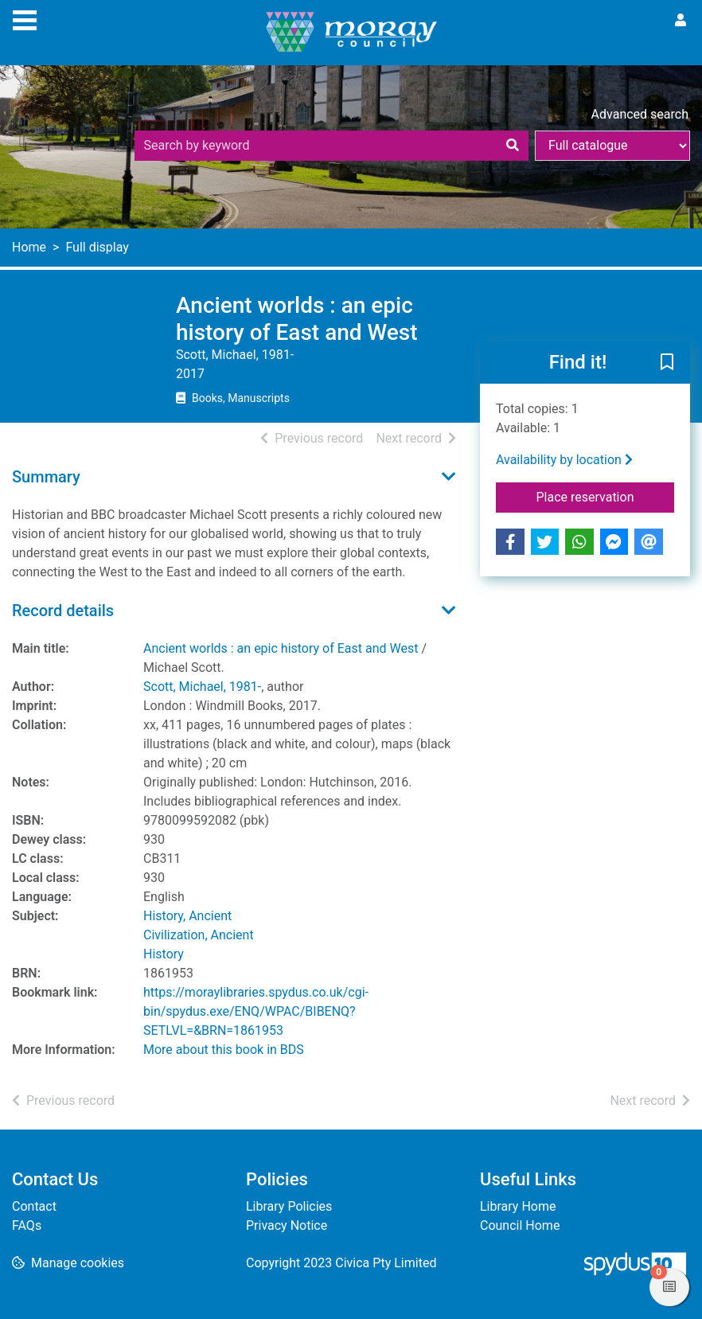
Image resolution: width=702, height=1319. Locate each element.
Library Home (518, 1206)
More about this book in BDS (223, 1049)
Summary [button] (46, 476)
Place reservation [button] (605, 496)
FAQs (26, 1225)
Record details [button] (63, 610)
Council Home (520, 1225)
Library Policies (289, 1206)
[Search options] (612, 146)
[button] (667, 363)
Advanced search (639, 114)
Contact (34, 1206)
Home (29, 247)
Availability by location (564, 459)
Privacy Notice (286, 1225)
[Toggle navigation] (25, 18)
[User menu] (680, 20)
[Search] (512, 146)
